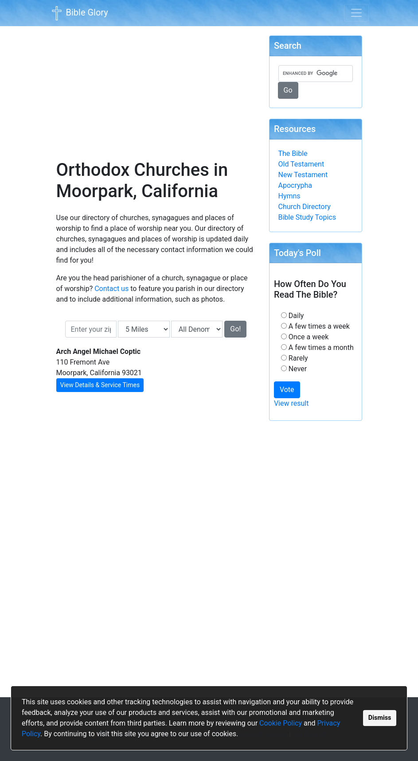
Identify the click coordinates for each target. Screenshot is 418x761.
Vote (287, 389)
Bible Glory (79, 13)
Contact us (111, 288)
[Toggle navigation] (356, 13)
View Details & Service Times (100, 384)
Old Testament (301, 164)
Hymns (289, 196)
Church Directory (304, 206)
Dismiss (379, 718)
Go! (235, 329)
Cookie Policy (280, 723)
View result (291, 403)
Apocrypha (295, 185)
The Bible (293, 153)
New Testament (303, 175)
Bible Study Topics (307, 217)
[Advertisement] (156, 87)
